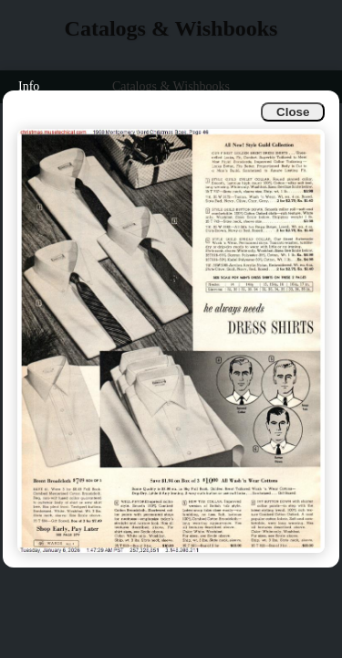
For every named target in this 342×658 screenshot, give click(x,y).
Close (292, 112)
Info (28, 86)
